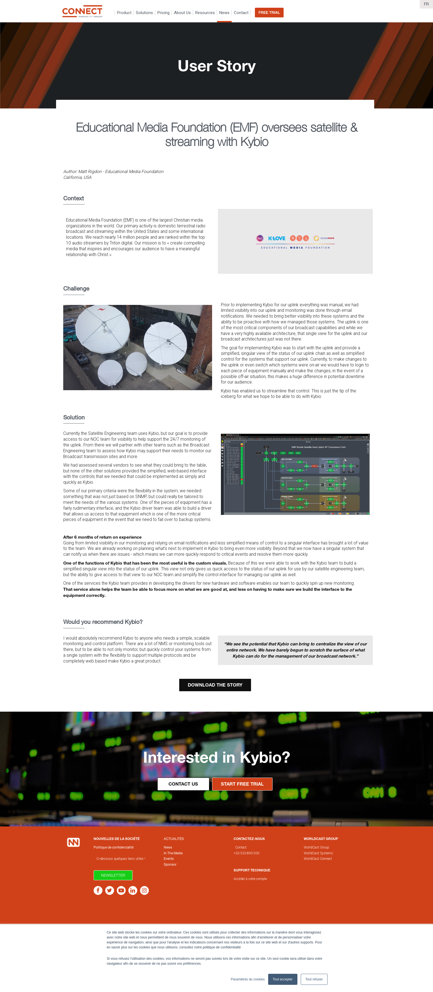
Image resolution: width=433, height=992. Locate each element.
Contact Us (183, 784)
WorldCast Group (316, 847)
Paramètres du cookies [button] (248, 979)
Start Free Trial (242, 784)
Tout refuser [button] (314, 979)
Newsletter (113, 875)
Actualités (174, 839)
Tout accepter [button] (283, 979)
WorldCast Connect (318, 859)
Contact (241, 847)
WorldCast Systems (318, 853)
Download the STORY (215, 685)
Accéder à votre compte (250, 879)
